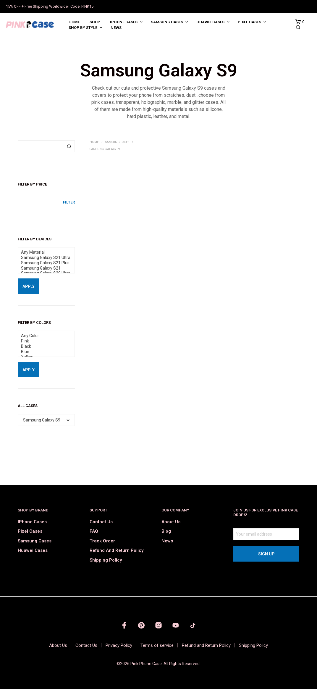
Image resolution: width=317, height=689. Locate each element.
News (116, 27)
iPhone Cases (124, 22)
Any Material (43, 252)
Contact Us (101, 521)
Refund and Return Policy (116, 550)
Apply (28, 286)
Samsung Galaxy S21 (43, 268)
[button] (299, 22)
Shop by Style (83, 27)
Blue (43, 352)
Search (69, 146)
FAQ (94, 531)
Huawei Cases (210, 22)
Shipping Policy (106, 560)
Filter (69, 202)
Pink (43, 341)
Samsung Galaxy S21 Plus (43, 263)
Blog (166, 531)
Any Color (43, 336)
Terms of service (157, 645)
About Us (170, 521)
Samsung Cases (167, 22)
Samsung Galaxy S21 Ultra (43, 257)
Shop (95, 22)
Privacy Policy (119, 645)
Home (74, 22)
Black (43, 346)
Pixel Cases (249, 22)
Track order (102, 541)
